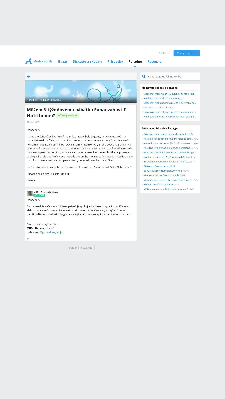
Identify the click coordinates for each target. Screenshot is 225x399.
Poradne (135, 61)
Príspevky (115, 61)
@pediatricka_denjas (51, 232)
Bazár (62, 61)
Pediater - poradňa (50, 99)
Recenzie (154, 61)
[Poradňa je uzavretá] (81, 248)
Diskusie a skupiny (87, 61)
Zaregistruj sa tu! (187, 53)
